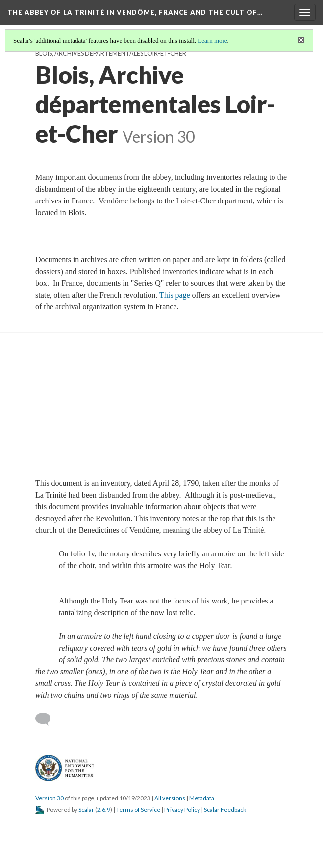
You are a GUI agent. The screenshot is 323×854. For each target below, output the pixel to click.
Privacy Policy (182, 809)
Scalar (86, 809)
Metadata (201, 798)
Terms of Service (138, 809)
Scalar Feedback (225, 809)
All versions (169, 798)
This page (174, 295)
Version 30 (49, 798)
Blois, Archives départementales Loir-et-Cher (110, 53)
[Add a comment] (47, 719)
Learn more (212, 40)
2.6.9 (103, 809)
